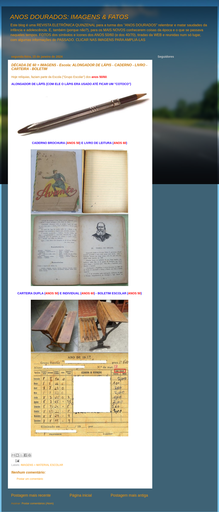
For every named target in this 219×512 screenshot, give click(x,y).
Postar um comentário (30, 478)
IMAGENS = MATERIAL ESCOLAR (42, 465)
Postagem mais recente (31, 495)
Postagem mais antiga (129, 495)
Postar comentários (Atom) (38, 503)
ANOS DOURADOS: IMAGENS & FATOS (69, 16)
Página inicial (81, 495)
